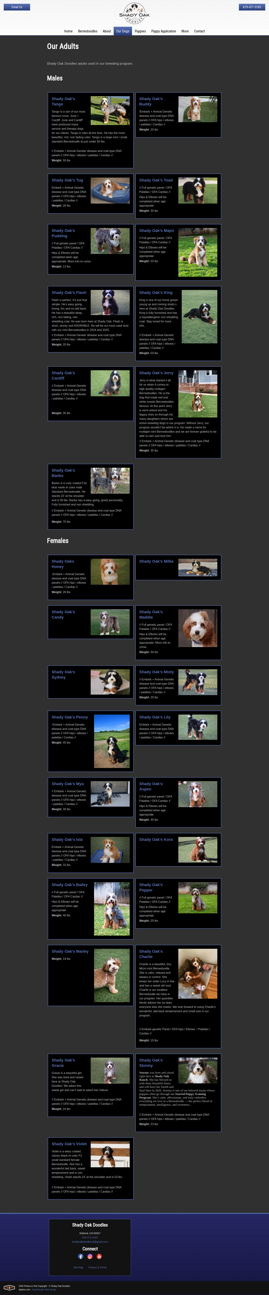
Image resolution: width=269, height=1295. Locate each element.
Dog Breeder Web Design (44, 1290)
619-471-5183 (252, 7)
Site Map (78, 1267)
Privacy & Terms (98, 1267)
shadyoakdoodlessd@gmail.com (90, 1242)
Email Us (17, 7)
